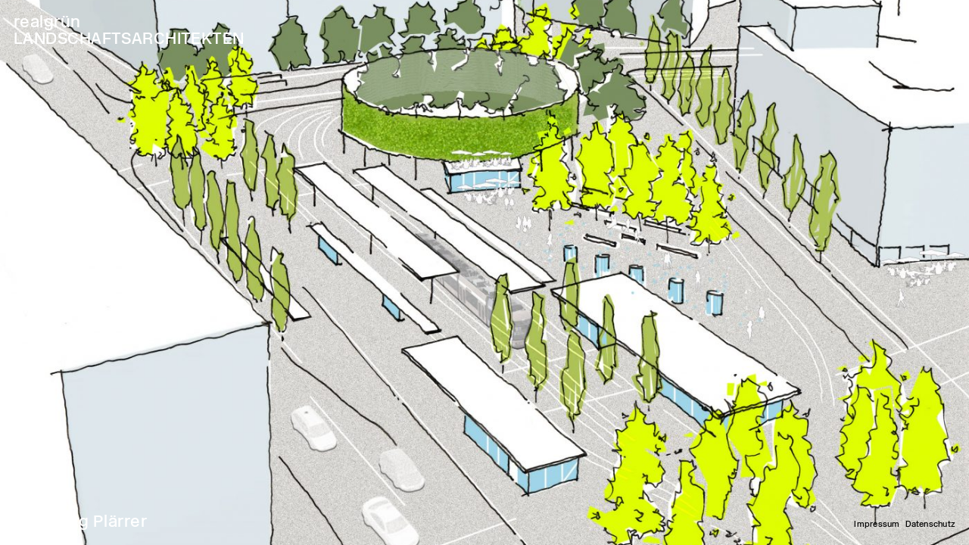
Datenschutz (930, 524)
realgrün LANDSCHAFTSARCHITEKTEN (129, 29)
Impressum (876, 524)
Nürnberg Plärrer (80, 521)
